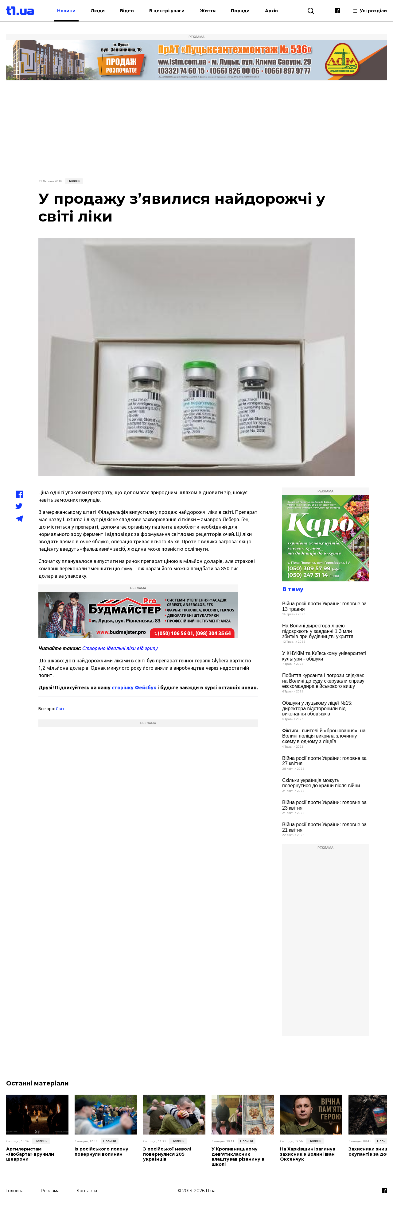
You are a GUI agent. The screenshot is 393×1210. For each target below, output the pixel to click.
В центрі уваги (167, 10)
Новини (66, 10)
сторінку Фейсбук (134, 687)
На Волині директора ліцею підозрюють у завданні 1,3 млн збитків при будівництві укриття (317, 631)
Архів (271, 10)
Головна (15, 1190)
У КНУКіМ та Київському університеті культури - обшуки (324, 656)
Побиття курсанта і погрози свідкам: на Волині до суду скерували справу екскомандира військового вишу (323, 681)
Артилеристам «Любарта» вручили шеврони (30, 1154)
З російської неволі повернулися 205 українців (167, 1154)
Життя (208, 10)
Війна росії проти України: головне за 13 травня (324, 606)
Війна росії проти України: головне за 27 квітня (324, 761)
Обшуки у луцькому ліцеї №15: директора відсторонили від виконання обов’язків (317, 708)
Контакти (86, 1190)
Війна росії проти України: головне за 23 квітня (324, 805)
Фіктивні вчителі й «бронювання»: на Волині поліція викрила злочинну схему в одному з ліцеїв (324, 736)
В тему (292, 588)
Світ (60, 708)
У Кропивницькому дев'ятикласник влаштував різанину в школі (238, 1156)
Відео (127, 10)
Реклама (50, 1190)
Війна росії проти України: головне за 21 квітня (324, 827)
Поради (240, 10)
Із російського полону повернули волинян (101, 1151)
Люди (98, 10)
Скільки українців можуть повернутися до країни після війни (321, 783)
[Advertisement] (196, 128)
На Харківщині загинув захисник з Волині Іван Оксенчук (307, 1154)
